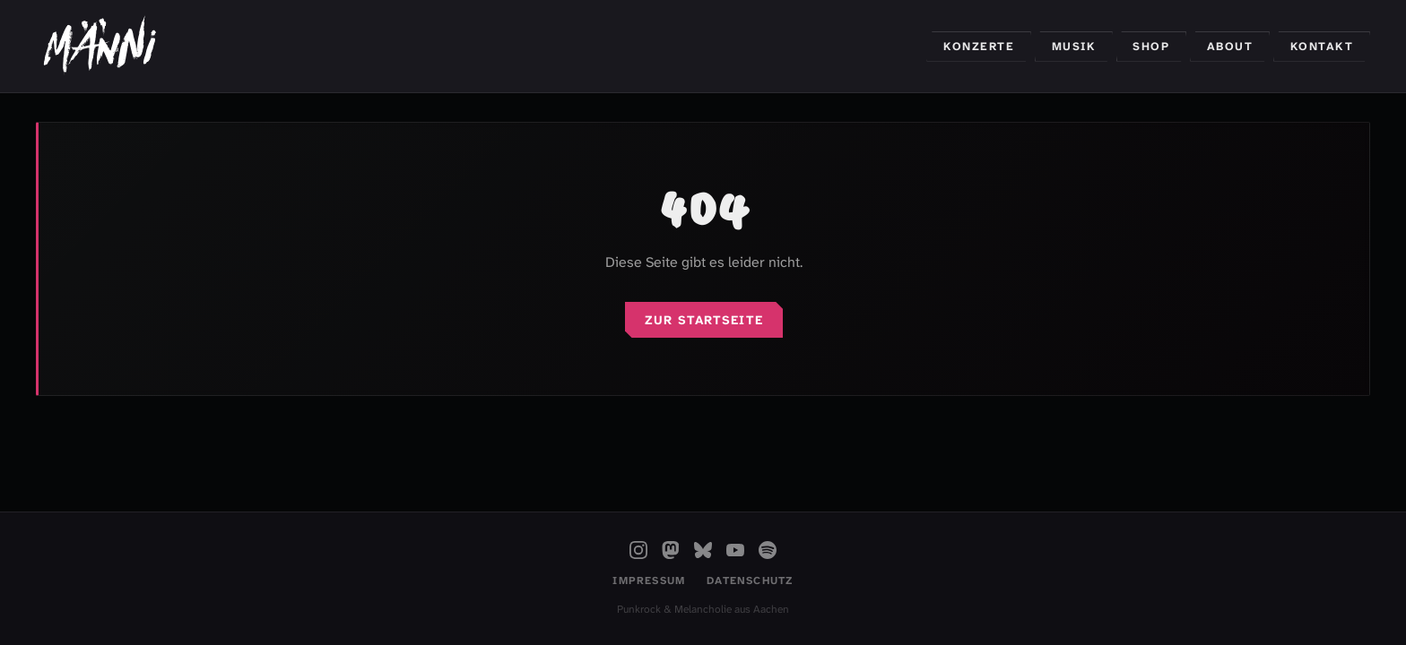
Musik (1074, 46)
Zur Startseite (704, 320)
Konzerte (978, 46)
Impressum (648, 580)
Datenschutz (750, 580)
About (1230, 46)
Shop (1151, 46)
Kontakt (1322, 46)
